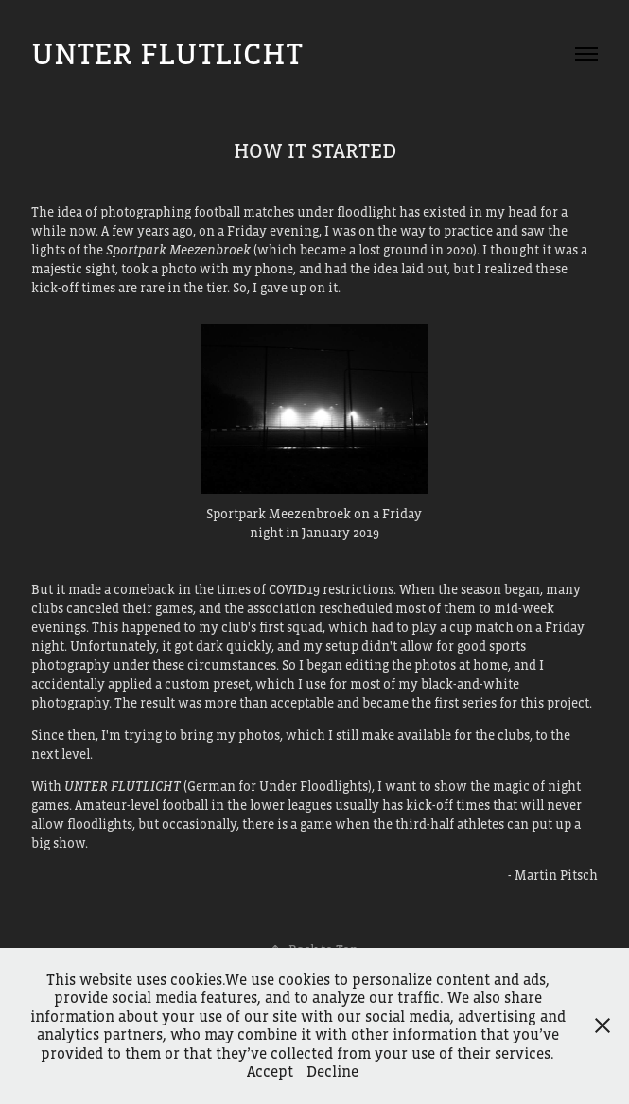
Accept (270, 1070)
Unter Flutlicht (167, 53)
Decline (332, 1070)
